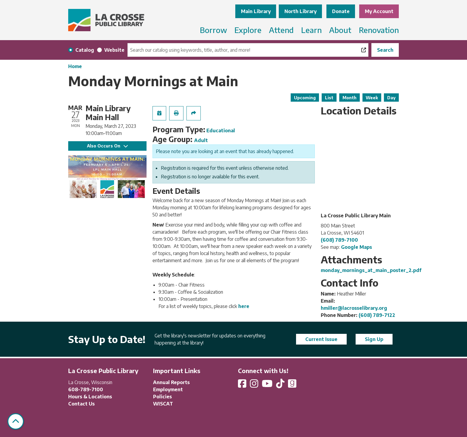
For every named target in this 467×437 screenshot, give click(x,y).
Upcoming (305, 97)
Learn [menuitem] (311, 30)
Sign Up (374, 339)
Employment (168, 389)
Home (75, 66)
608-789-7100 (85, 389)
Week (372, 97)
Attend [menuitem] (281, 30)
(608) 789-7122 (377, 315)
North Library (300, 11)
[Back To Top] (15, 421)
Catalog (84, 50)
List (329, 97)
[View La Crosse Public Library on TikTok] (281, 385)
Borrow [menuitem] (213, 30)
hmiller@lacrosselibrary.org (354, 308)
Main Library (256, 11)
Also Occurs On (107, 145)
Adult (201, 140)
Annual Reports (171, 382)
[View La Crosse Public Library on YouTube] (268, 385)
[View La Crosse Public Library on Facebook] (242, 385)
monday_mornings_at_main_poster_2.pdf (371, 270)
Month (350, 97)
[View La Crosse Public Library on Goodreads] (292, 385)
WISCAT (163, 404)
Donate (341, 11)
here (243, 306)
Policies (162, 397)
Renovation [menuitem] (379, 30)
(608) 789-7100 (339, 240)
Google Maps (356, 247)
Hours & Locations (90, 397)
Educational (220, 130)
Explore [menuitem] (247, 30)
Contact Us (81, 404)
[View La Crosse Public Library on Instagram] (254, 385)
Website (114, 50)
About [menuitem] (340, 30)
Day (391, 97)
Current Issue (321, 339)
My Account (379, 11)
